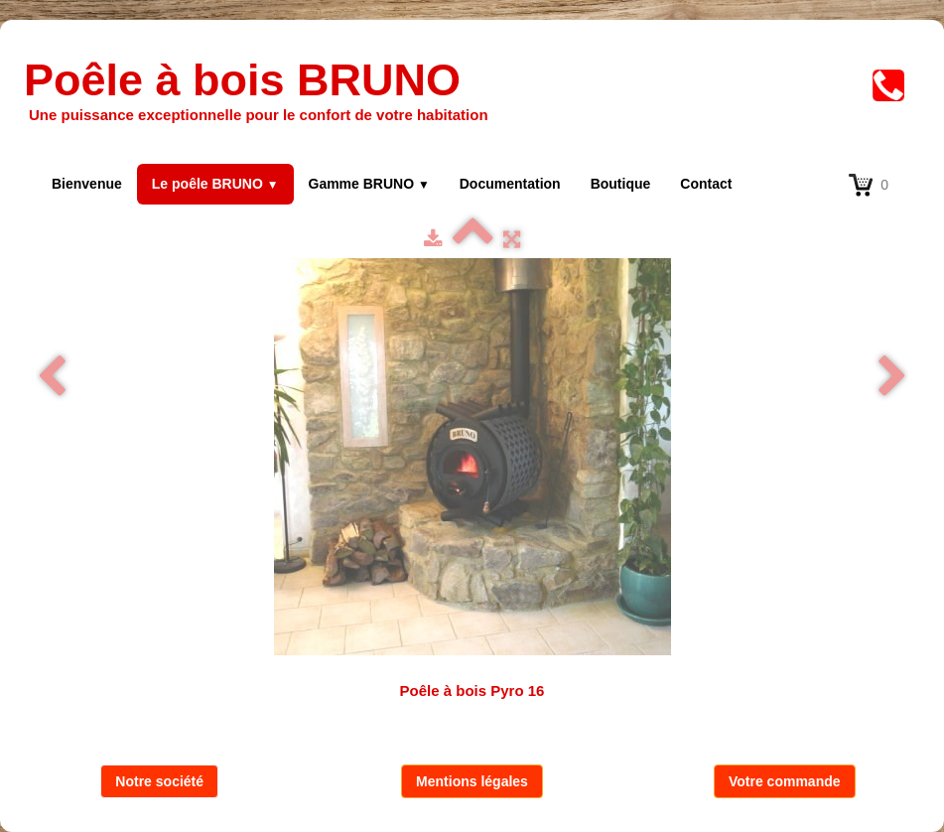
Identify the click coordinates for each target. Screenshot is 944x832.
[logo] (266, 92)
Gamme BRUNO (369, 184)
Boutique (621, 184)
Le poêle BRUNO (215, 184)
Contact (706, 184)
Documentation (510, 184)
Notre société (159, 781)
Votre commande (785, 781)
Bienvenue (87, 184)
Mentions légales (472, 781)
